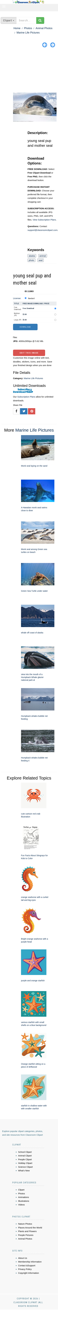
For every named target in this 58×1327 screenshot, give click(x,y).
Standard (31, 298)
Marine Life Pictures (28, 32)
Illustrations (23, 1201)
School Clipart (25, 1152)
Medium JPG (17, 314)
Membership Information (30, 1261)
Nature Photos (25, 1224)
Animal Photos (44, 28)
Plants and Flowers (27, 1231)
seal (41, 260)
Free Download (17, 308)
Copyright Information (28, 1273)
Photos (28, 28)
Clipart (21, 1189)
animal (42, 256)
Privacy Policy (25, 1269)
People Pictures (25, 1235)
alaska (32, 256)
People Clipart (25, 1159)
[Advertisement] (29, 70)
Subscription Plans (26, 396)
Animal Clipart (25, 1155)
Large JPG (17, 320)
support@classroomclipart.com (42, 230)
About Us (22, 1258)
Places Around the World (30, 1227)
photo (31, 260)
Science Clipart (25, 1167)
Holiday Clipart (25, 1163)
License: (17, 298)
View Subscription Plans (44, 219)
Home (16, 28)
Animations (23, 1197)
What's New (24, 1170)
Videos (21, 1204)
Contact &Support (26, 1265)
